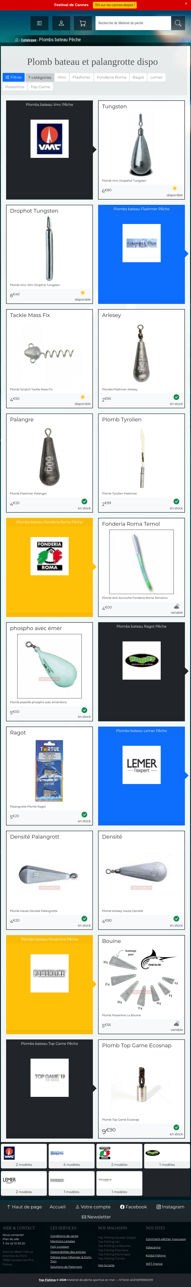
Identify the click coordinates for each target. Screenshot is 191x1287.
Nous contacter (13, 1235)
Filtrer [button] (13, 77)
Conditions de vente (64, 1236)
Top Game (40, 86)
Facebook (133, 1206)
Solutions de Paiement (66, 1266)
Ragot (138, 77)
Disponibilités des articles (68, 1252)
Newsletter (96, 1217)
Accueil (58, 1206)
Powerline (14, 86)
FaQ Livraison (59, 1246)
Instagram (170, 1206)
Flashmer (82, 77)
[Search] (133, 23)
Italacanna (153, 1247)
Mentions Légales (62, 1241)
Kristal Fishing (155, 1255)
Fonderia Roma (111, 77)
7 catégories (39, 77)
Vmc (62, 77)
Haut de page (24, 1206)
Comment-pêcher (166, 1239)
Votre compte (93, 1206)
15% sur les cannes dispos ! (115, 5)
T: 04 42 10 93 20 (14, 1243)
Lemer (156, 77)
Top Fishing (47, 1280)
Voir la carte (106, 1265)
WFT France (154, 1263)
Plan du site (11, 1239)
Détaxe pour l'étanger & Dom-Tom (71, 1259)
